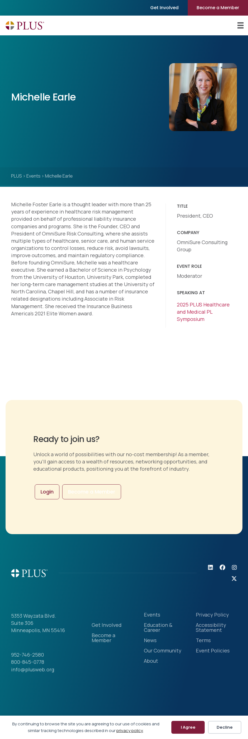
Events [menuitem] (152, 615)
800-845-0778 (27, 662)
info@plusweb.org (32, 669)
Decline (225, 727)
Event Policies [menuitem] (213, 651)
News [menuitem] (150, 641)
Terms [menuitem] (203, 641)
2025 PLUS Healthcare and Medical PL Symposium (203, 311)
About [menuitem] (151, 661)
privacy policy (129, 730)
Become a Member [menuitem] (218, 7)
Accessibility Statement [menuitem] (211, 627)
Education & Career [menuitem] (158, 627)
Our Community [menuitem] (162, 651)
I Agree (188, 727)
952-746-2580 (27, 654)
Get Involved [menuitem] (164, 7)
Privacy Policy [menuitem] (212, 615)
